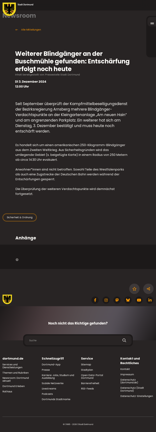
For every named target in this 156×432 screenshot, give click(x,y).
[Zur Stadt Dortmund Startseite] (17, 9)
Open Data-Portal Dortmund (92, 376)
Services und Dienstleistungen (12, 366)
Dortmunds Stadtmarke (56, 399)
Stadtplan (87, 370)
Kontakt (125, 369)
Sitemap (86, 364)
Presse (46, 370)
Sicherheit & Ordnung (19, 217)
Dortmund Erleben (13, 386)
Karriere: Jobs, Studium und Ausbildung (58, 376)
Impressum (127, 374)
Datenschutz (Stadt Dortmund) (132, 389)
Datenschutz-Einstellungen (136, 396)
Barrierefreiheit (90, 383)
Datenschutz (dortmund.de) (129, 381)
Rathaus (7, 391)
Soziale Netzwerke (53, 383)
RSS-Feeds (87, 388)
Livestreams (49, 388)
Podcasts (47, 394)
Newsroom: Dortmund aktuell (15, 379)
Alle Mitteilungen (28, 29)
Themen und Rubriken (15, 373)
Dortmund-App (51, 364)
